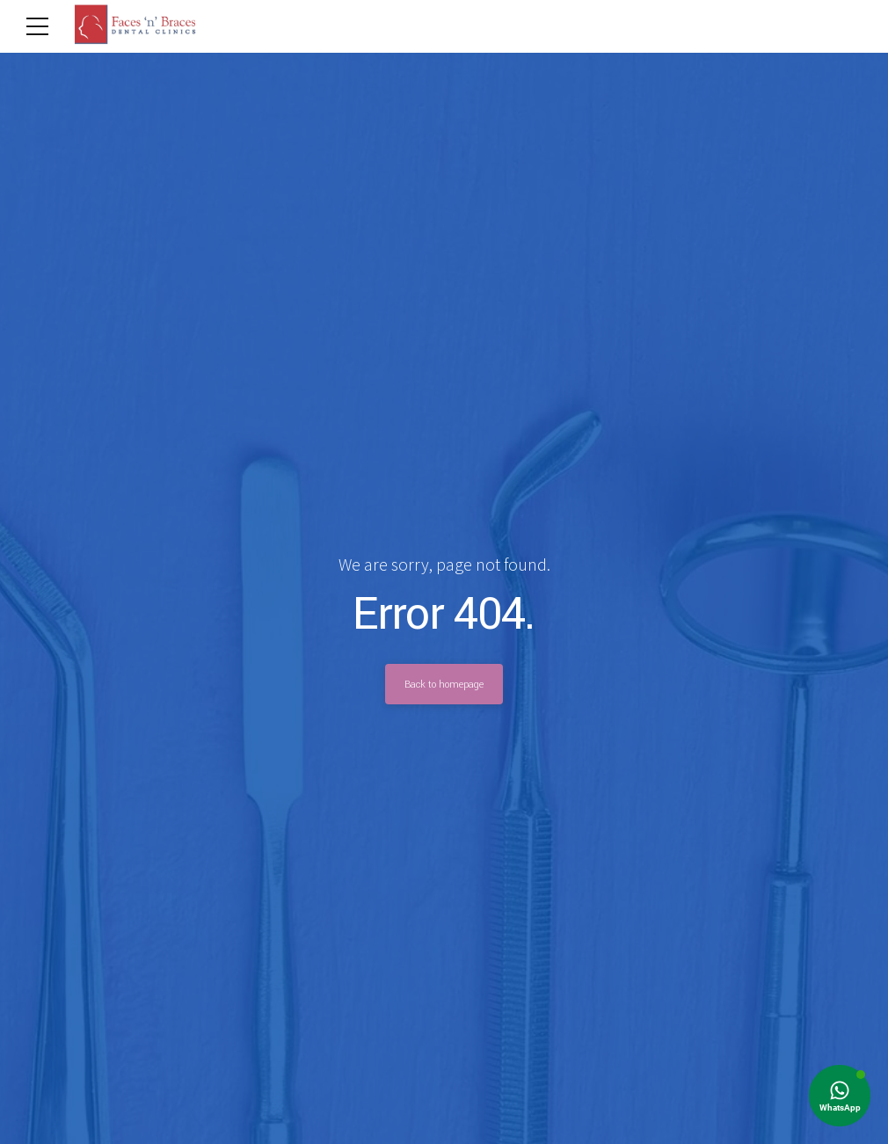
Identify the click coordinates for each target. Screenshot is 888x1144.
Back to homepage (444, 684)
